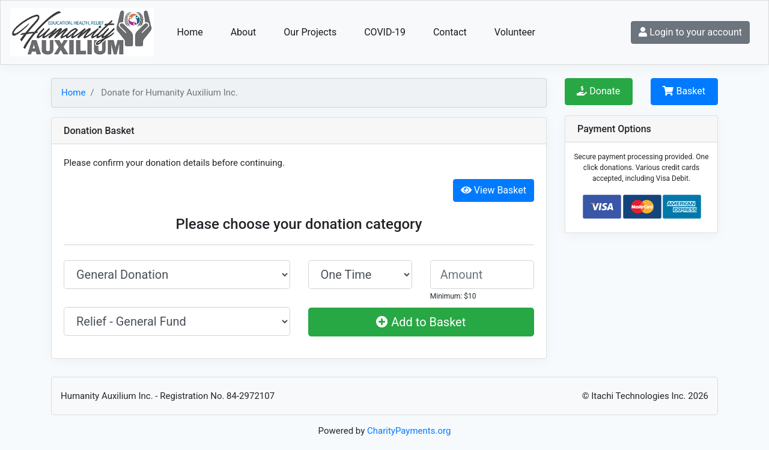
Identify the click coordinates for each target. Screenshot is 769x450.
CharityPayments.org (409, 430)
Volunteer (514, 32)
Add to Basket (421, 322)
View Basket (493, 190)
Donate (598, 91)
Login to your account (690, 32)
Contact (450, 32)
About (244, 32)
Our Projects (310, 32)
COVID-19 (385, 32)
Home (190, 32)
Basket (684, 91)
